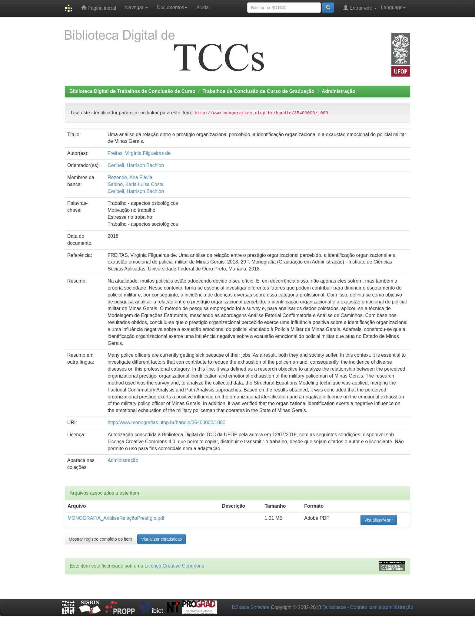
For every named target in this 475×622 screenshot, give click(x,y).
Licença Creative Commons (174, 565)
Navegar (136, 7)
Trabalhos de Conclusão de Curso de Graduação (258, 91)
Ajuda (202, 7)
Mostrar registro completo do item (100, 539)
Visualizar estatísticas (161, 539)
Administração (338, 91)
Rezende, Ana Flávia (130, 177)
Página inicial (98, 8)
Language (393, 7)
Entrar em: (360, 8)
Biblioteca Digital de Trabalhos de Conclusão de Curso (132, 91)
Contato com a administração (381, 607)
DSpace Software (251, 607)
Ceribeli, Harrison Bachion (136, 165)
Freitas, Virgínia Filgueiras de (139, 153)
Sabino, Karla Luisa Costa (136, 184)
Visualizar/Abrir (378, 520)
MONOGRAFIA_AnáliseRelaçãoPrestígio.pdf (116, 518)
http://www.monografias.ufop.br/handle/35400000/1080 (166, 422)
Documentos (172, 7)
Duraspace (334, 607)
